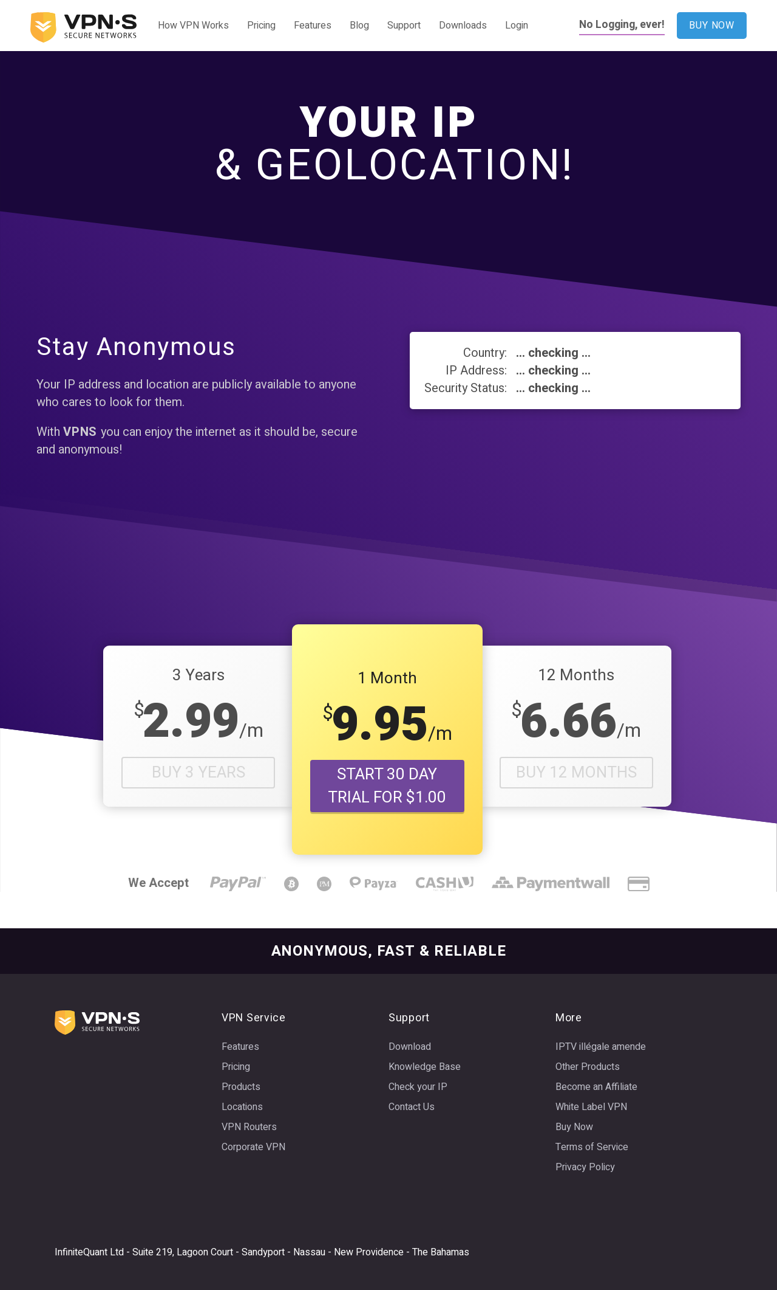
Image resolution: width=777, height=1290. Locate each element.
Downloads (463, 25)
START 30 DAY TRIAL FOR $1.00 (387, 786)
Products (241, 1087)
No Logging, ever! (622, 24)
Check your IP (417, 1087)
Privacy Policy (585, 1167)
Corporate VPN (253, 1147)
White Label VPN (591, 1107)
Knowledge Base (424, 1067)
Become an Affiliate (596, 1087)
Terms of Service (591, 1147)
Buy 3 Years (198, 772)
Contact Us (411, 1107)
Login (516, 25)
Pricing (261, 25)
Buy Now (574, 1127)
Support (404, 25)
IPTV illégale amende (600, 1047)
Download (409, 1047)
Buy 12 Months (576, 772)
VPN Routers (249, 1127)
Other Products (587, 1067)
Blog (359, 25)
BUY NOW (712, 25)
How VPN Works (193, 25)
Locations (242, 1107)
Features (312, 25)
